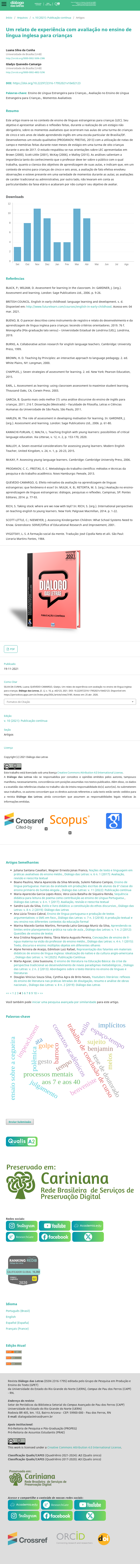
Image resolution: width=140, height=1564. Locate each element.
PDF (12, 649)
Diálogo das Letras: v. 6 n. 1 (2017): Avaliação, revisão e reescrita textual (61, 902)
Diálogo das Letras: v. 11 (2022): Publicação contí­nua (96, 890)
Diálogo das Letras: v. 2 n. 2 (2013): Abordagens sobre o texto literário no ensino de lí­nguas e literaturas (73, 969)
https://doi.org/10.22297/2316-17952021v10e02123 (47, 83)
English (11, 1317)
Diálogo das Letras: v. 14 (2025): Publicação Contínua (50, 957)
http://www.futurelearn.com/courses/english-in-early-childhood (69, 306)
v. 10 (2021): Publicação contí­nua (52, 17)
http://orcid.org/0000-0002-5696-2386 (25, 58)
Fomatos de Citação (18, 702)
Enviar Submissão (20, 1122)
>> (41, 993)
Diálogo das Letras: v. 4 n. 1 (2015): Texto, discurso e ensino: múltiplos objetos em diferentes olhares (73, 943)
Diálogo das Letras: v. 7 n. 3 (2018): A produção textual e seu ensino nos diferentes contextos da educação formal (73, 919)
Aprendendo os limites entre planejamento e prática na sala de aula (72, 927)
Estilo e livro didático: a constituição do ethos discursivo (79, 906)
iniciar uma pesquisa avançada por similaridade (64, 1002)
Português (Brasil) (18, 1311)
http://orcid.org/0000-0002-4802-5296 (25, 72)
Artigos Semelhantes (22, 862)
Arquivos (22, 17)
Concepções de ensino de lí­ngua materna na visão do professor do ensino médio (72, 939)
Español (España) (17, 1323)
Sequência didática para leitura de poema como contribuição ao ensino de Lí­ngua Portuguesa (71, 896)
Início (9, 17)
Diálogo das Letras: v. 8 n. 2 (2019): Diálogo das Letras (64, 985)
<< (7, 993)
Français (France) (17, 1328)
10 (35, 993)
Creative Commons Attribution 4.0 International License (90, 772)
